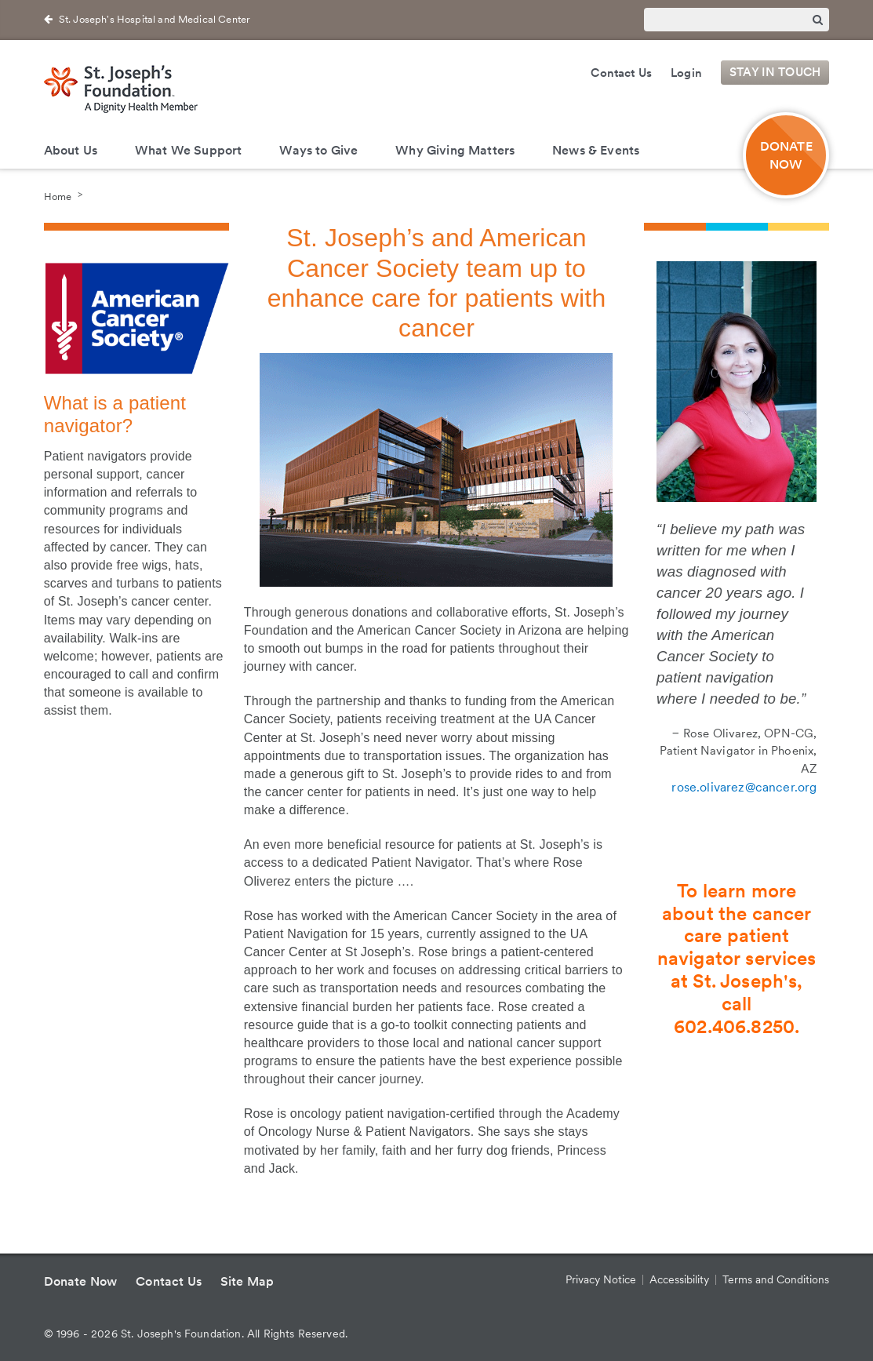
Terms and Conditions (775, 1279)
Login (686, 73)
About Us (70, 150)
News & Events (595, 150)
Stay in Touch (774, 73)
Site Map (247, 1281)
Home (57, 196)
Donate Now (81, 1281)
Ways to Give (318, 150)
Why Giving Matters (455, 150)
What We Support (188, 150)
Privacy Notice (601, 1279)
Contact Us (621, 73)
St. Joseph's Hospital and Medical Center (154, 19)
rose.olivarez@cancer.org (744, 787)
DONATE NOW (786, 155)
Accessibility (679, 1279)
